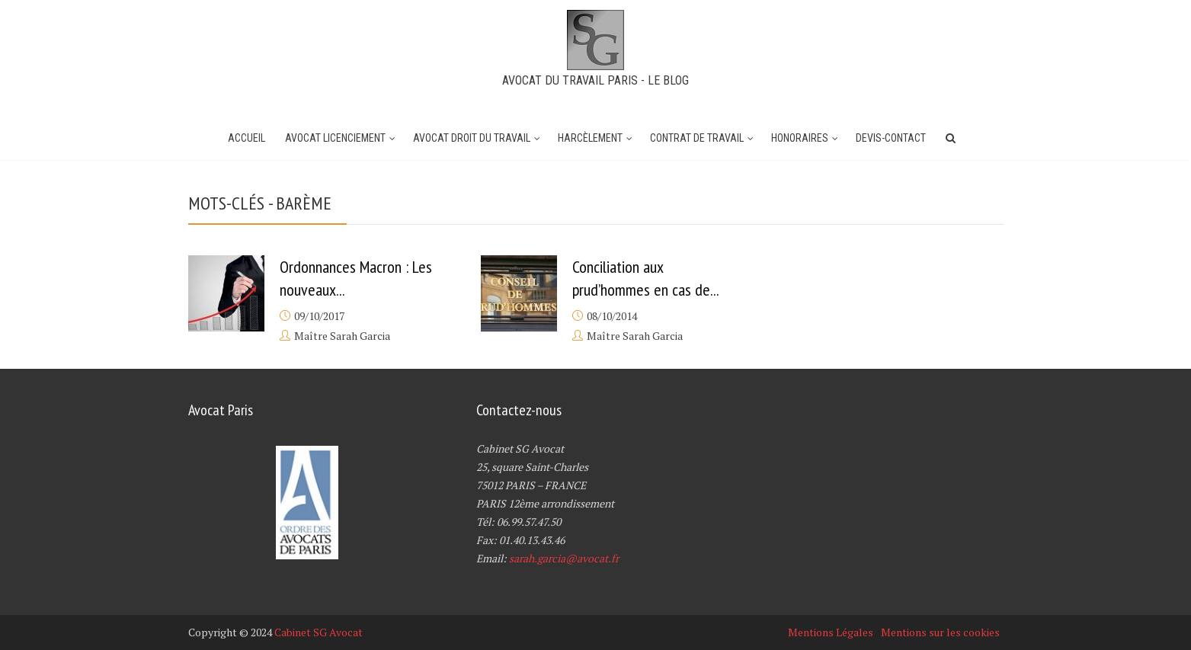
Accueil (246, 138)
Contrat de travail (697, 138)
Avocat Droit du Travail (471, 138)
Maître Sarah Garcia (342, 335)
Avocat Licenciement (335, 138)
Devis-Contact (891, 138)
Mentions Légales (830, 632)
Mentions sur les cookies (940, 632)
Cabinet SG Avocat (318, 632)
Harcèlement (590, 138)
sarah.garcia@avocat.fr (564, 558)
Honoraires (799, 138)
